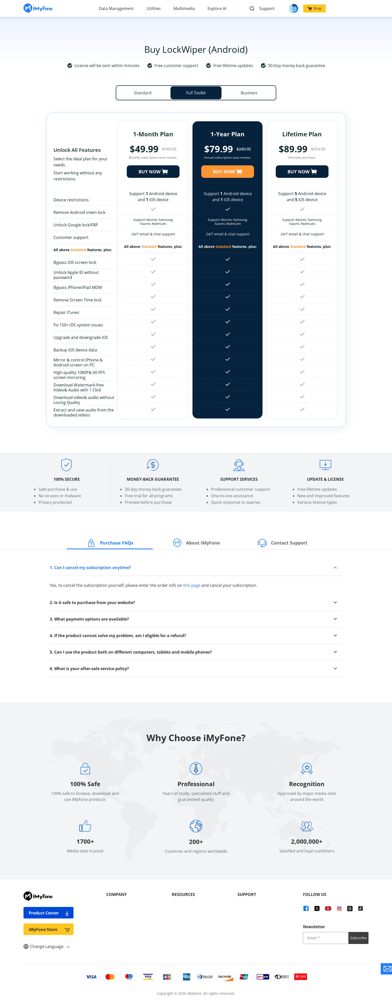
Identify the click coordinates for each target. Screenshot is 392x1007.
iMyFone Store (49, 929)
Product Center (49, 912)
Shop (314, 8)
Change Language (47, 946)
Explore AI (217, 8)
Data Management (116, 8)
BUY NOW (153, 172)
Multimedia (184, 8)
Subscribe (358, 937)
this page (191, 585)
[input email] (325, 938)
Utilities (153, 8)
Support (267, 8)
